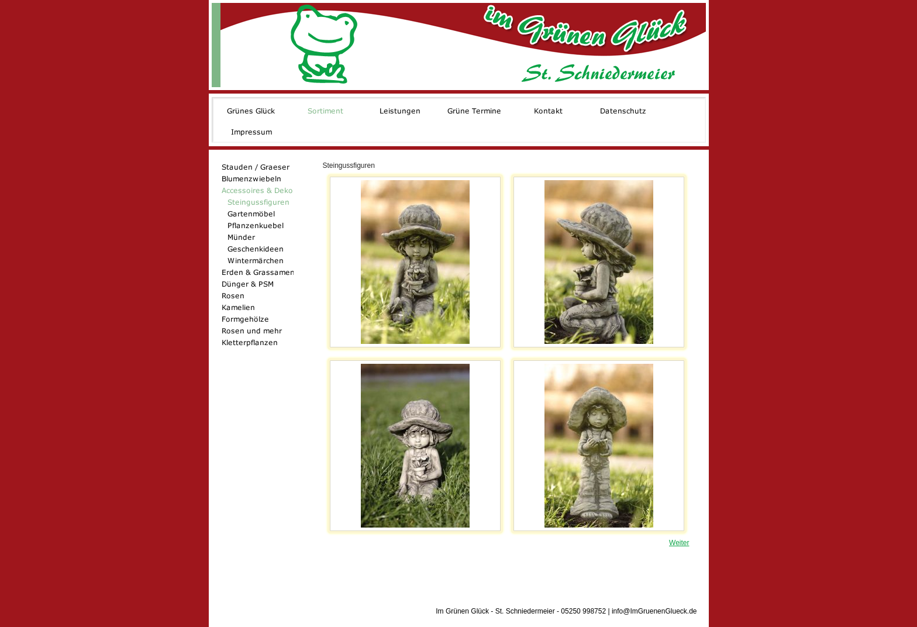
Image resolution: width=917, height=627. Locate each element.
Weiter (679, 543)
